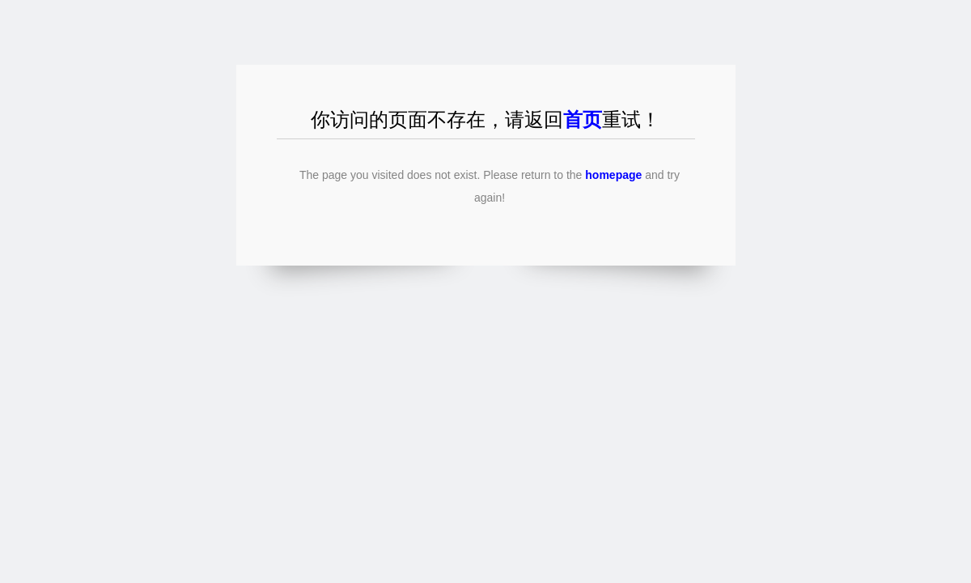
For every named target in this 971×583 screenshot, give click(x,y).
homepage (613, 174)
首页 (582, 119)
